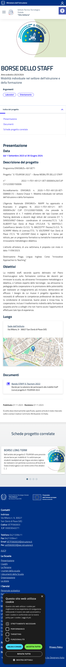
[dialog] (24, 628)
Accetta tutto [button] (33, 646)
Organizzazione (8, 577)
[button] (62, 10)
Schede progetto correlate (15, 129)
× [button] (42, 596)
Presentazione (10, 119)
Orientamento (26, 94)
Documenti (8, 124)
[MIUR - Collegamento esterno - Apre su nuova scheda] (16, 3)
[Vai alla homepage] (3, 3)
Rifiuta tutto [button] (24, 654)
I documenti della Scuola (12, 574)
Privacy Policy (56, 647)
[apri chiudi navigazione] (4, 12)
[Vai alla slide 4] (36, 479)
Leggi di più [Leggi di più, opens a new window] (26, 617)
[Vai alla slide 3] (33, 479)
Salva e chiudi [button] (14, 646)
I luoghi (4, 564)
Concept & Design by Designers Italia (47, 657)
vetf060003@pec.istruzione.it (19, 545)
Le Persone (6, 567)
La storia (5, 581)
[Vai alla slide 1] (27, 479)
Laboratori (9, 94)
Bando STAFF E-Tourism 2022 (26, 383)
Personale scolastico (10, 590)
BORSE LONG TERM (15, 450)
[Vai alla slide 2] (30, 479)
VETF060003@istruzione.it (19, 541)
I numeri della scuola (10, 570)
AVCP (3, 550)
